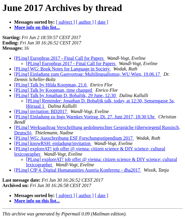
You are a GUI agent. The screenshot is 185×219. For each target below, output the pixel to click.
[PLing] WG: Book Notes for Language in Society (62, 68)
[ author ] (85, 22)
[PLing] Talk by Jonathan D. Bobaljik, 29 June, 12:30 (65, 95)
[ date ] (101, 22)
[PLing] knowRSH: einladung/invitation (53, 143)
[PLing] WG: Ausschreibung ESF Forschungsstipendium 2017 (74, 138)
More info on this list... (37, 27)
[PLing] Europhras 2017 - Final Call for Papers (59, 58)
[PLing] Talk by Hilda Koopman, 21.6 (51, 84)
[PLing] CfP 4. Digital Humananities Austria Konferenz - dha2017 (77, 170)
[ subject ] (65, 22)
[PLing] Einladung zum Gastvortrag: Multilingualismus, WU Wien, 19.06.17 (87, 74)
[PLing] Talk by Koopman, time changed (53, 90)
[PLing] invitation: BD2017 (41, 111)
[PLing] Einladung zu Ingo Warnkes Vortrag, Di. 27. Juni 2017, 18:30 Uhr (85, 116)
